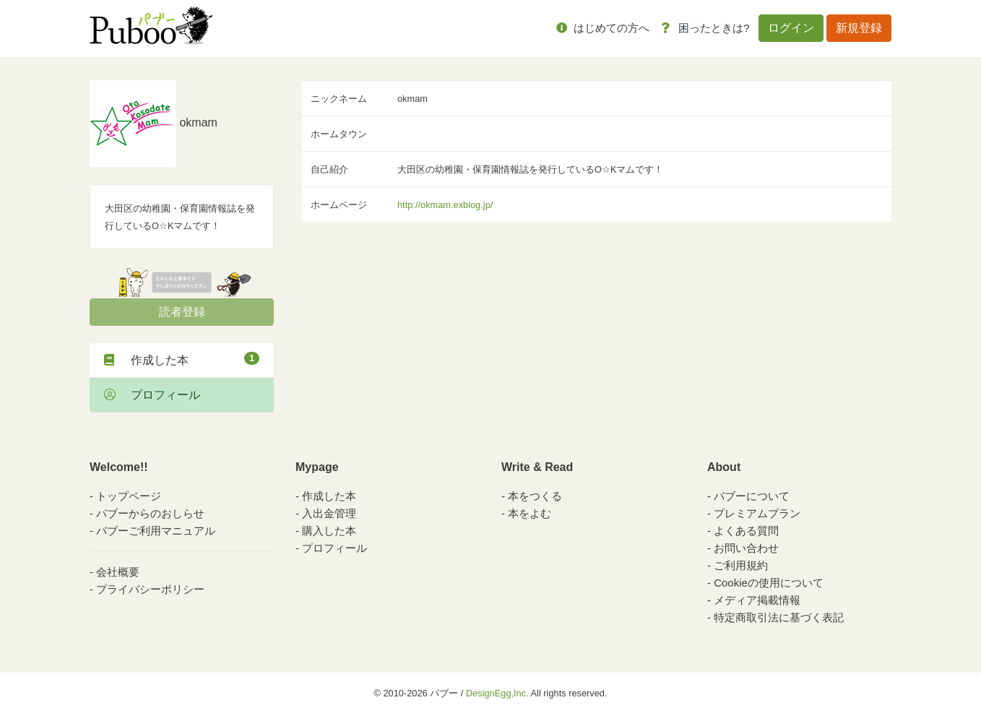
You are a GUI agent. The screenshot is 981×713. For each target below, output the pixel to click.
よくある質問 (746, 530)
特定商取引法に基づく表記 (779, 617)
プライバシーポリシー (150, 589)
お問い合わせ (746, 548)
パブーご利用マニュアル (155, 530)
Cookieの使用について (769, 582)
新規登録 (859, 28)
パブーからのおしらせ (150, 513)
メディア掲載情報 (757, 600)
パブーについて (752, 496)
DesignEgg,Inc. (497, 693)
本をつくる (535, 496)
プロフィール (152, 395)
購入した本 (329, 530)
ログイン (791, 28)
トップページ (128, 496)
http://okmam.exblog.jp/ (445, 204)
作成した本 (181, 359)
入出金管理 (329, 513)
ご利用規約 (741, 565)
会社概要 (117, 572)
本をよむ (529, 513)
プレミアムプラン (757, 513)
